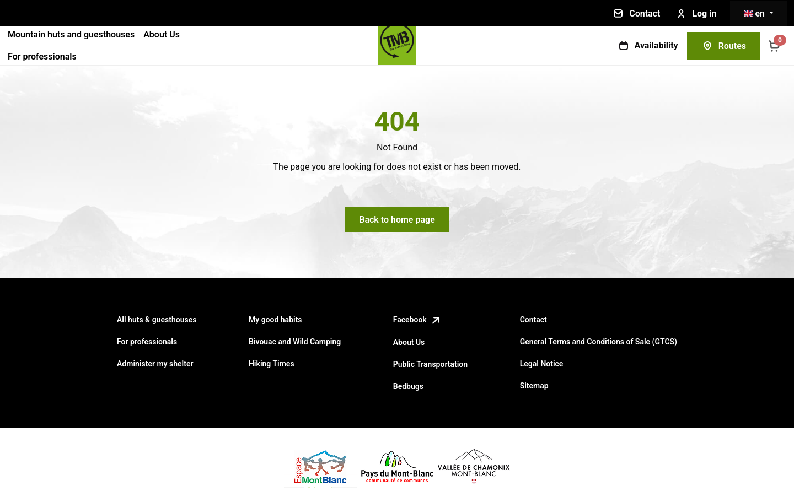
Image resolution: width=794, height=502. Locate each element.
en (755, 13)
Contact (635, 13)
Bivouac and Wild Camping (295, 341)
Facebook (417, 319)
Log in (695, 13)
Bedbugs (408, 386)
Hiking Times (271, 363)
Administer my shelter (155, 363)
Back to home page (397, 219)
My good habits (275, 319)
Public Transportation (430, 364)
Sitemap (534, 385)
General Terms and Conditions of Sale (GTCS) (598, 341)
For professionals (42, 56)
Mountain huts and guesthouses (71, 34)
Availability (647, 45)
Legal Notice (542, 363)
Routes (723, 45)
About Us (161, 34)
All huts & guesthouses (156, 319)
